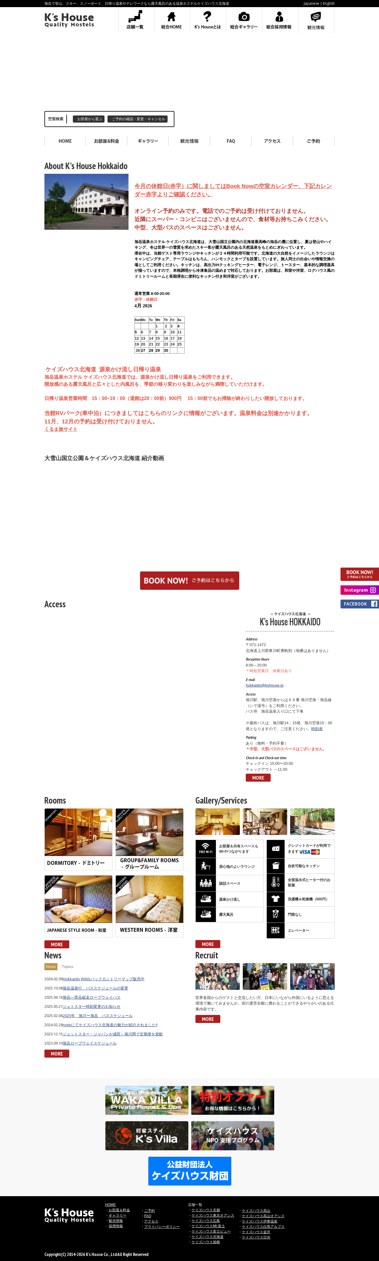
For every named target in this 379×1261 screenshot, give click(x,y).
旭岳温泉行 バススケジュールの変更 (95, 988)
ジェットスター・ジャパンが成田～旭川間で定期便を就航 (113, 1034)
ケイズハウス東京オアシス (213, 1215)
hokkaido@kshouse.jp (264, 685)
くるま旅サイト (61, 429)
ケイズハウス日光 (256, 1237)
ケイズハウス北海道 (208, 1237)
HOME (110, 1205)
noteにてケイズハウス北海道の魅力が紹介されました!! (110, 1024)
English (329, 3)
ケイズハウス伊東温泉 (259, 1221)
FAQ (147, 1216)
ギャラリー (117, 1215)
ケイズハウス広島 (206, 1221)
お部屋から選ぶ (89, 119)
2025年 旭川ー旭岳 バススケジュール (98, 1015)
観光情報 (116, 1221)
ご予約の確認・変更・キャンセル (138, 119)
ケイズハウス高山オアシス (263, 1216)
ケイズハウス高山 (256, 1211)
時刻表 (317, 729)
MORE (258, 777)
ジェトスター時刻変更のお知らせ (92, 1006)
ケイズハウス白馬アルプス (263, 1227)
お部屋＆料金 (119, 1210)
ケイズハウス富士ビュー (211, 1231)
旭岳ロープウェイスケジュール (90, 1043)
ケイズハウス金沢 (256, 1232)
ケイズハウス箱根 (206, 1242)
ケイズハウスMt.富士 (208, 1226)
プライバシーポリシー (162, 1227)
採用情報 (116, 1226)
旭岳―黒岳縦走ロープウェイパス (92, 997)
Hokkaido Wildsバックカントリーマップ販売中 (103, 979)
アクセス (151, 1221)
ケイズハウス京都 (206, 1210)
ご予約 (149, 1211)
